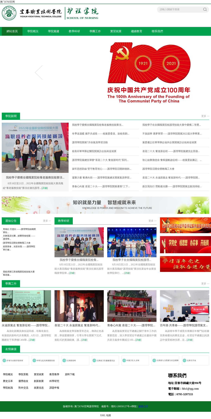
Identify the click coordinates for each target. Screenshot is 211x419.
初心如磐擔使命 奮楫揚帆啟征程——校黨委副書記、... (172, 160)
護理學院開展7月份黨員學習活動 (90, 142)
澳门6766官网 (7, 2)
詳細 (44, 188)
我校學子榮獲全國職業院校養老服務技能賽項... (97, 125)
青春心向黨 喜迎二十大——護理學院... (131, 325)
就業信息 (39, 387)
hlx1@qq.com (190, 388)
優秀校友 (23, 381)
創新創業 (39, 381)
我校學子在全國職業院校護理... (132, 259)
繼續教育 (136, 31)
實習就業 (116, 31)
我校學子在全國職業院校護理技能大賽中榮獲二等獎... (171, 125)
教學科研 (74, 31)
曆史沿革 (8, 381)
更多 (205, 116)
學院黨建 (53, 31)
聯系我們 (157, 31)
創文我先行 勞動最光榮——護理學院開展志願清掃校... (172, 186)
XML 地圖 (105, 415)
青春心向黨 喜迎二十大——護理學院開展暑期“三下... (101, 186)
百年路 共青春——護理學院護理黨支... (184, 325)
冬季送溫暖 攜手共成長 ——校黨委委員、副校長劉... (100, 133)
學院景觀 (23, 374)
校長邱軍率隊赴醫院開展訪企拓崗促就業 (94, 151)
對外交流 (23, 387)
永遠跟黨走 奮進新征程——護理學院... (26, 325)
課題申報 (54, 387)
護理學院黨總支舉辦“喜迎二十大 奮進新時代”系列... (100, 160)
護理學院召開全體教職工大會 (158, 169)
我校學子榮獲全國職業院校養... (79, 259)
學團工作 (95, 31)
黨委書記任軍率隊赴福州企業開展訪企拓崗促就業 (169, 142)
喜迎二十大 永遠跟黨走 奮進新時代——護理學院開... (171, 177)
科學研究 (54, 381)
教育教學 (54, 374)
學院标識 (8, 387)
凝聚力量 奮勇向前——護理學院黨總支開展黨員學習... (101, 177)
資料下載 (70, 374)
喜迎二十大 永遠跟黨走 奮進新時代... (77, 325)
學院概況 (33, 31)
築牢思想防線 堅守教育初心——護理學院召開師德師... (101, 169)
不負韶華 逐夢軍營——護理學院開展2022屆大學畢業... (172, 133)
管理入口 (143, 406)
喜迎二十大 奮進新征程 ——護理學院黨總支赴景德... (171, 151)
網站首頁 (12, 31)
